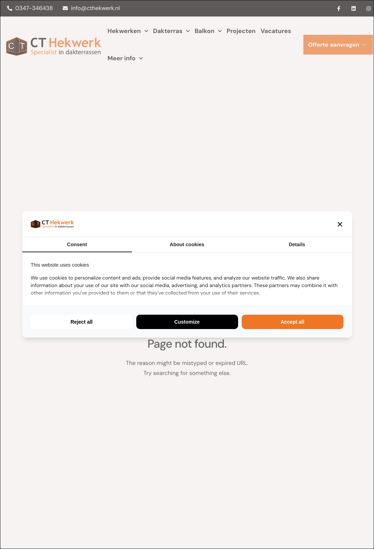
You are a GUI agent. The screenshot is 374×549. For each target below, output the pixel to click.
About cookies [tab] (187, 244)
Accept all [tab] (292, 322)
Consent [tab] (77, 244)
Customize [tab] (187, 322)
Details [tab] (297, 244)
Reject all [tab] (82, 322)
